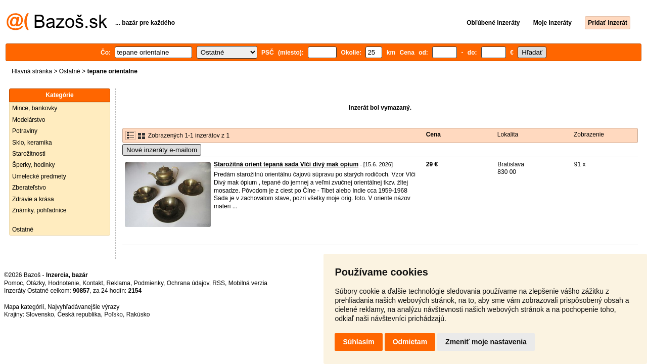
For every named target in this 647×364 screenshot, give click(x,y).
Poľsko (113, 314)
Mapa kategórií (24, 306)
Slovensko (40, 314)
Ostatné (69, 71)
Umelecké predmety (39, 176)
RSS (218, 283)
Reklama (118, 283)
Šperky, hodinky (33, 164)
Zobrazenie (589, 134)
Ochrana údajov (188, 283)
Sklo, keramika (32, 142)
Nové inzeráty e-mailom (161, 150)
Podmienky (148, 283)
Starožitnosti (28, 153)
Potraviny (24, 130)
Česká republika (79, 314)
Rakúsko (138, 314)
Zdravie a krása (33, 199)
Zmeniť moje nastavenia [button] (486, 342)
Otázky (35, 283)
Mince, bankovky (34, 108)
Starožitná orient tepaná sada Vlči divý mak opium (286, 164)
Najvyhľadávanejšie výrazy (83, 306)
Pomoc (13, 283)
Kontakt (92, 283)
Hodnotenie (63, 283)
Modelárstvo (28, 119)
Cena (433, 134)
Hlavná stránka (32, 71)
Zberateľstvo (29, 187)
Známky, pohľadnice (39, 210)
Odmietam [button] (410, 342)
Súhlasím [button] (358, 342)
